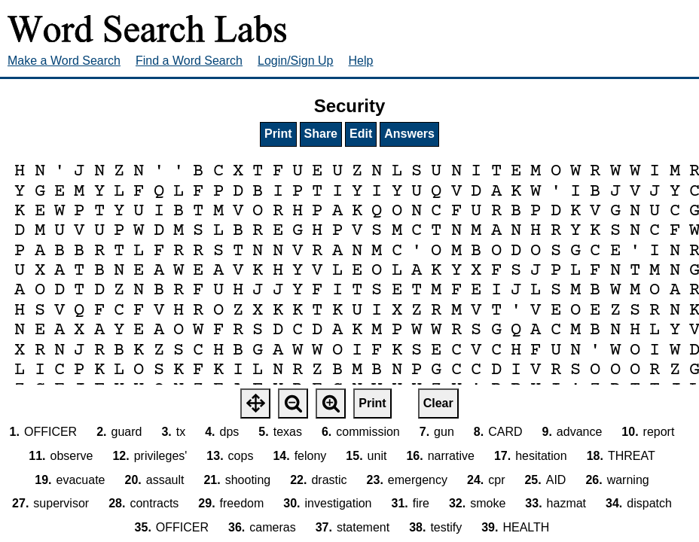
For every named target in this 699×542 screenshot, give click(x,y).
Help (361, 60)
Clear (438, 403)
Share (320, 133)
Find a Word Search (189, 60)
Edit (361, 133)
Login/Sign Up (296, 60)
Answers (409, 133)
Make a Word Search (64, 60)
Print (278, 133)
